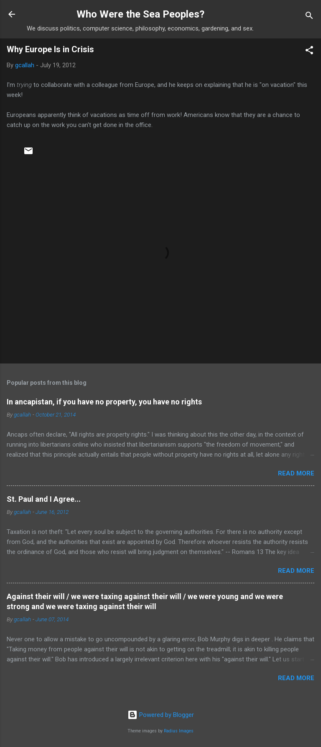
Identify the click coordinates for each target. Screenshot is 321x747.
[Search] (309, 17)
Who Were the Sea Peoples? (140, 14)
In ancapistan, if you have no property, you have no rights (104, 401)
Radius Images (179, 731)
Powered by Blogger (160, 715)
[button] (309, 51)
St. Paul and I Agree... (44, 499)
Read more (296, 473)
